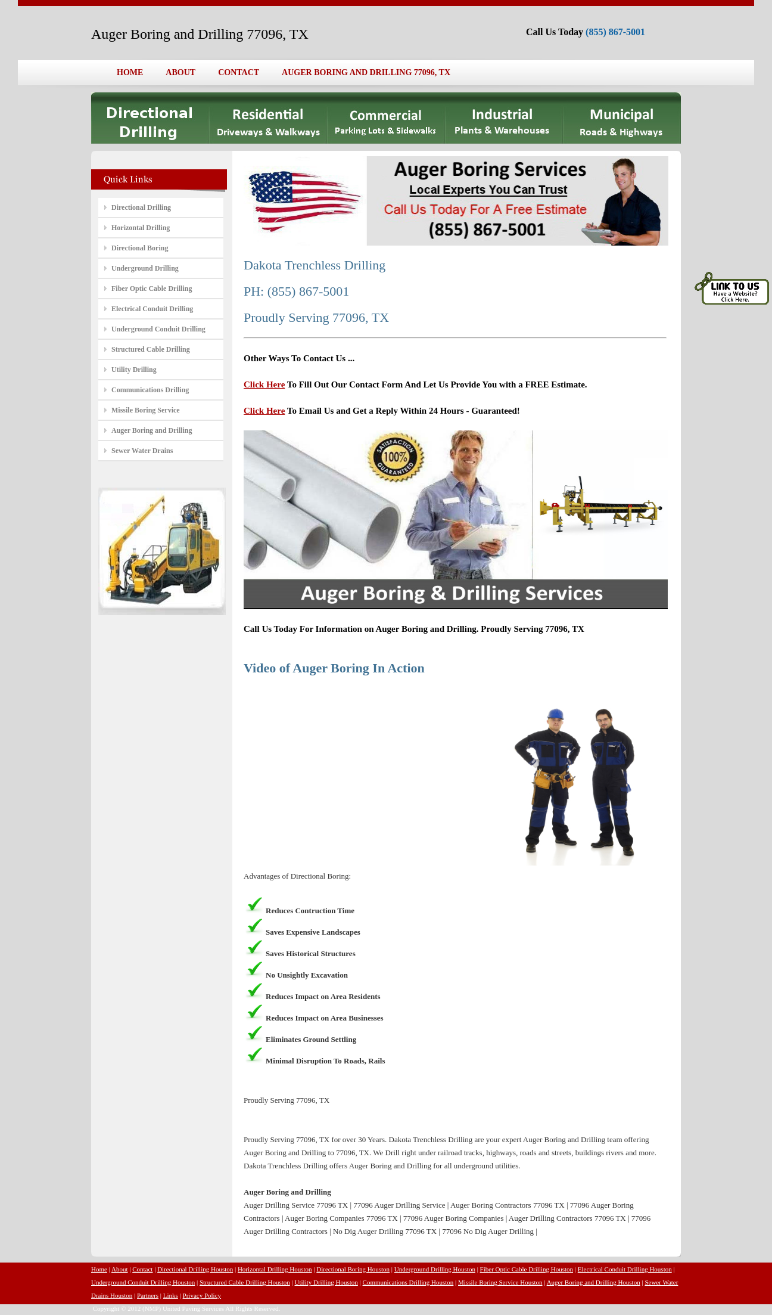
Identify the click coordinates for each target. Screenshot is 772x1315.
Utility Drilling (134, 369)
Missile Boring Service (145, 410)
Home (99, 1269)
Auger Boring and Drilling (151, 430)
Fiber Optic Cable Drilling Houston (526, 1269)
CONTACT (238, 72)
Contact (142, 1269)
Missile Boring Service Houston (500, 1282)
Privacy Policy (202, 1295)
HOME (130, 72)
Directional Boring (139, 248)
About (119, 1269)
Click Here (264, 384)
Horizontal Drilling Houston (275, 1269)
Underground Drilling (145, 268)
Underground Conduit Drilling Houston (143, 1282)
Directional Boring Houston (353, 1269)
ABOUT (180, 72)
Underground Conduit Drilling (158, 329)
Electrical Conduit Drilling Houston (625, 1269)
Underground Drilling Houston (434, 1269)
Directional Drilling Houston (195, 1269)
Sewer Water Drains (142, 450)
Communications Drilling (150, 390)
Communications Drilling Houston (408, 1282)
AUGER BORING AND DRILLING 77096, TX (366, 72)
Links (170, 1295)
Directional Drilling (141, 207)
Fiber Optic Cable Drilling (151, 288)
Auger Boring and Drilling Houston (593, 1282)
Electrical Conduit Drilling (152, 309)
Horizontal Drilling (140, 228)
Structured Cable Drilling (150, 349)
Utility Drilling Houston (326, 1282)
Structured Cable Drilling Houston (245, 1282)
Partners (147, 1295)
